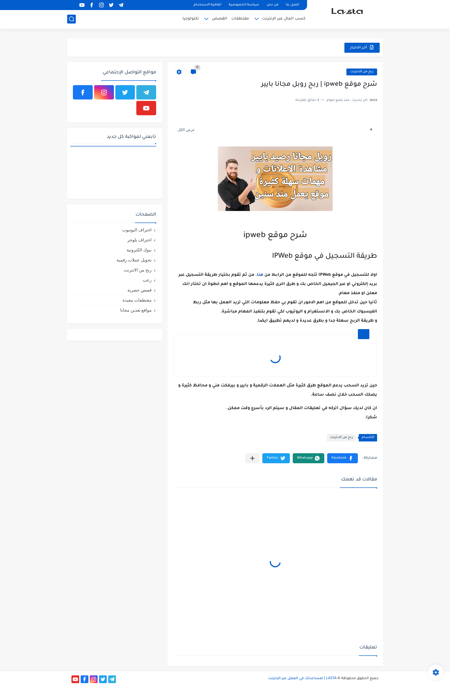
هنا (260, 275)
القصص (219, 19)
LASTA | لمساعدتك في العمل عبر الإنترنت (302, 679)
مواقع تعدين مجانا (136, 310)
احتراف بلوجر (139, 239)
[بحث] (71, 19)
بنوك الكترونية (139, 249)
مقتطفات (240, 19)
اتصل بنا (292, 5)
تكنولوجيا (191, 19)
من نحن (272, 5)
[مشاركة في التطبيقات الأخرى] (252, 458)
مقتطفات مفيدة (137, 300)
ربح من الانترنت (361, 72)
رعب (147, 279)
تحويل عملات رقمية (134, 259)
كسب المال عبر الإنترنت (283, 19)
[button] (342, 458)
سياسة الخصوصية (244, 5)
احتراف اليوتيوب (137, 229)
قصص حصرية (139, 290)
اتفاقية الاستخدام (207, 5)
